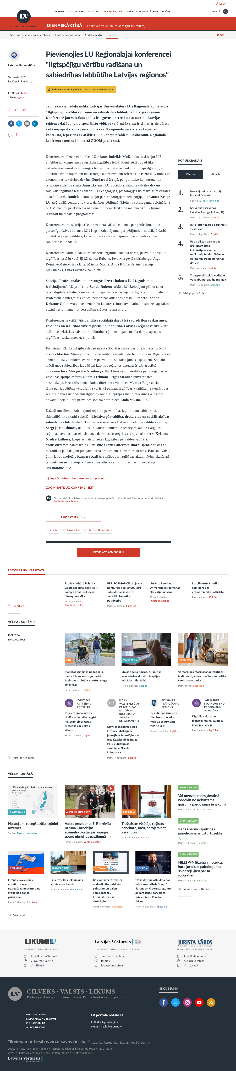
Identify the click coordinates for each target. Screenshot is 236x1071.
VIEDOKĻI (93, 12)
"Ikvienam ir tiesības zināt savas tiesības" (49, 1041)
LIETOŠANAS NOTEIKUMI (41, 1019)
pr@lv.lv (117, 1027)
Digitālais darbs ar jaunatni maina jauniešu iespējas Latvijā (208, 721)
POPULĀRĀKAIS (190, 160)
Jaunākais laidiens (112, 956)
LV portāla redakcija (107, 1015)
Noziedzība (160, 907)
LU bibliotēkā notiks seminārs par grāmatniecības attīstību (208, 588)
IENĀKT (223, 4)
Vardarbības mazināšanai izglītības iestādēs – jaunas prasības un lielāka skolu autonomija (202, 676)
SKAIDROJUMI (63, 12)
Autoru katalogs (194, 961)
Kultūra (215, 217)
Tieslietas (212, 268)
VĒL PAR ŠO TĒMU (21, 622)
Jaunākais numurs (195, 956)
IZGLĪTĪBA (14, 635)
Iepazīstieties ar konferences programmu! (78, 478)
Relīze (24, 93)
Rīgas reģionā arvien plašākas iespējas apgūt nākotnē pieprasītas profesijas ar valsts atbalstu (80, 722)
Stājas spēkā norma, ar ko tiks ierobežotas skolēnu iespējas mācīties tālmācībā (142, 676)
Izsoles (105, 961)
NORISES (79, 12)
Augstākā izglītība (74, 605)
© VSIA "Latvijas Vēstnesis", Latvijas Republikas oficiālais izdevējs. (50, 1053)
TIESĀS (129, 12)
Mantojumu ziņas (112, 965)
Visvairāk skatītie (42, 961)
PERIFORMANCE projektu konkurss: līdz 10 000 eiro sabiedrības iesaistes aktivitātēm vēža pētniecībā (124, 592)
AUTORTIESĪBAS (35, 1027)
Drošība (215, 234)
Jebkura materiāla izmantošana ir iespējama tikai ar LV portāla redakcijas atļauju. (60, 1048)
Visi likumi (37, 965)
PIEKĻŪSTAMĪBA (36, 1023)
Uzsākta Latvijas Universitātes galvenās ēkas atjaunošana (165, 588)
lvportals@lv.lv (110, 1022)
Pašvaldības (73, 530)
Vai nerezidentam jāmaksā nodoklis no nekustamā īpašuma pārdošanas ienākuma (202, 800)
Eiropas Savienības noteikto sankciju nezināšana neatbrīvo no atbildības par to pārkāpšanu (24, 889)
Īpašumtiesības (205, 809)
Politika (144, 838)
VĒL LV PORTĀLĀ (20, 773)
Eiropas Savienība (209, 201)
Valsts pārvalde (92, 842)
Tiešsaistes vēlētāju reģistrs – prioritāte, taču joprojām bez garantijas (144, 828)
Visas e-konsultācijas (197, 889)
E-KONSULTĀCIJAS (147, 12)
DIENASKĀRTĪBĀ (112, 12)
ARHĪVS (165, 12)
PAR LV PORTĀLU (36, 1015)
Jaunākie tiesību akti (44, 956)
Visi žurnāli (191, 965)
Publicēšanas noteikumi (66, 501)
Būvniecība (75, 889)
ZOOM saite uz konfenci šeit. (70, 487)
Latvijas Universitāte (22, 65)
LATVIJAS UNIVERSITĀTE (26, 570)
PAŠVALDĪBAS (16, 640)
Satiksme (216, 285)
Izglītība (21, 97)
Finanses (131, 606)
